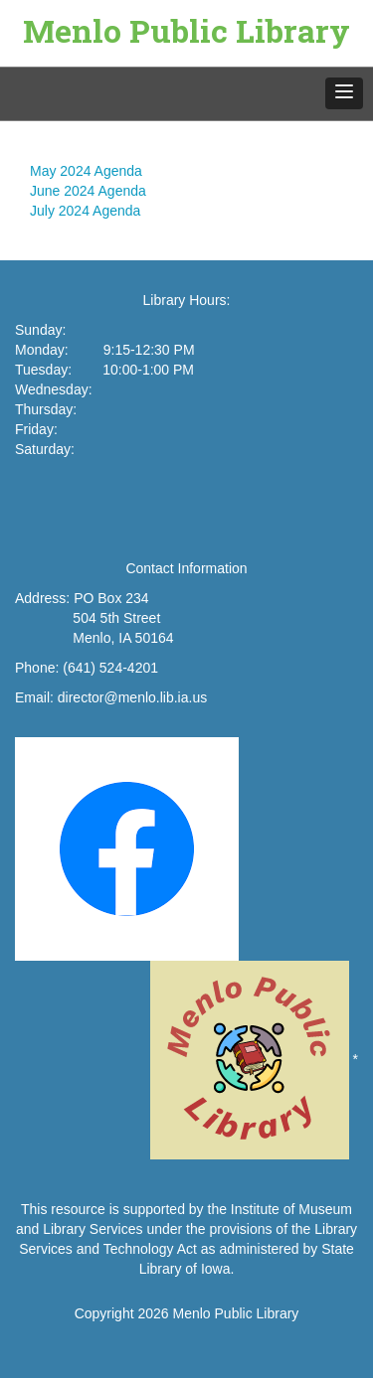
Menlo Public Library (186, 30)
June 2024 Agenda (88, 191)
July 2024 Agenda (85, 211)
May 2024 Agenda (86, 171)
